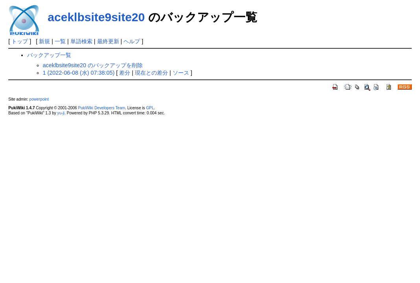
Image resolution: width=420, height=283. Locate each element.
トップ (19, 41)
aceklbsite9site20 (96, 17)
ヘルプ (131, 41)
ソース (181, 73)
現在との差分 (151, 73)
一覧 (60, 41)
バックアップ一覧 (49, 55)
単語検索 (81, 41)
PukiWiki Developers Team (101, 108)
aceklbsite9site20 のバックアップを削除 (93, 65)
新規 (44, 41)
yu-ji (60, 113)
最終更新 (108, 41)
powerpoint (39, 99)
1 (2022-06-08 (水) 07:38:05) (79, 73)
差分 (124, 73)
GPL (150, 108)
